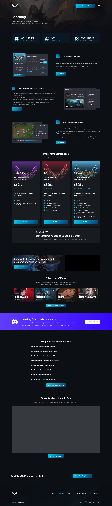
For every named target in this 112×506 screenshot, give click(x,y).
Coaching (61, 493)
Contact (97, 493)
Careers (70, 493)
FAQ (90, 493)
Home (53, 493)
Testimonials (81, 493)
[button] (13, 295)
